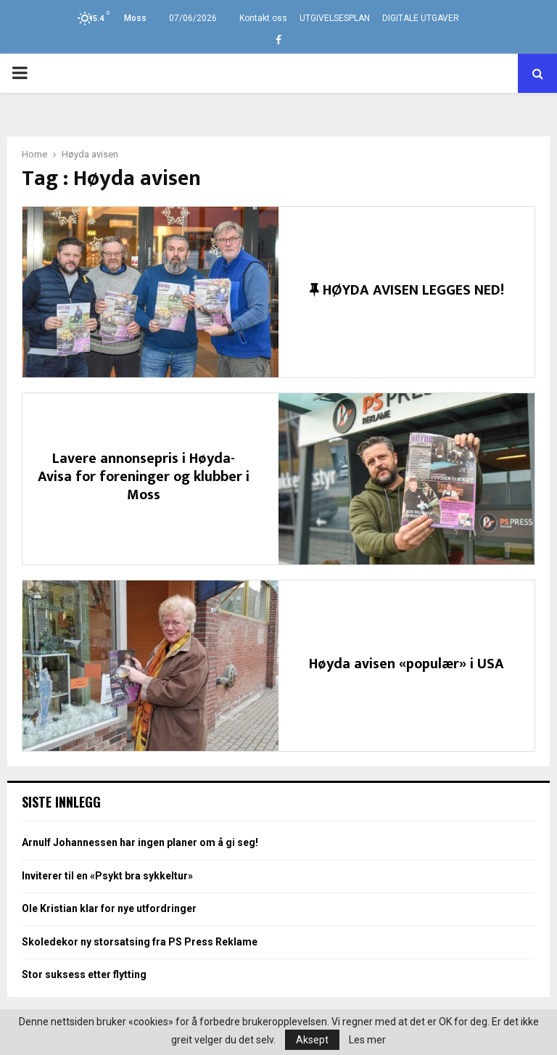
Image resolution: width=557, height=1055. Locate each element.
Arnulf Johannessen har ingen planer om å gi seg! (140, 842)
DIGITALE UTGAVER (420, 18)
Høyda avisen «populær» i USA (406, 664)
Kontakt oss (263, 18)
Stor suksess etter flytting (84, 974)
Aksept (312, 1040)
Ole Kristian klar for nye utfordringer (109, 908)
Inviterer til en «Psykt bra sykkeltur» (107, 876)
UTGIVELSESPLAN (335, 18)
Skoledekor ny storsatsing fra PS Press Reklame (139, 942)
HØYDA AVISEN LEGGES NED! (407, 290)
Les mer (367, 1040)
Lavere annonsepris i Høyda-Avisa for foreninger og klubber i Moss (143, 476)
